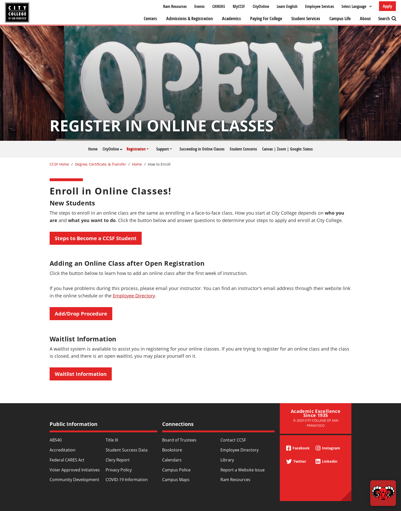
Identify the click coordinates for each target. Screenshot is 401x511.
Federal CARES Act (67, 460)
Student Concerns (243, 149)
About (365, 18)
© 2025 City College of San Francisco (315, 422)
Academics (231, 18)
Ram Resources (175, 6)
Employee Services (319, 6)
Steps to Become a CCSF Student (96, 238)
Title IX (112, 440)
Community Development (74, 479)
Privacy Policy (119, 470)
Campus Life (340, 18)
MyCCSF (239, 6)
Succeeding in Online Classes (202, 149)
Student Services (305, 18)
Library (227, 460)
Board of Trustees (179, 440)
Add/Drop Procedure (81, 313)
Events (199, 6)
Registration (136, 149)
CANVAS (218, 6)
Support (162, 149)
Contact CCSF (233, 440)
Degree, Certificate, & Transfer (100, 164)
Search (384, 18)
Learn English (287, 6)
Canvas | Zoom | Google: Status (287, 149)
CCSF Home (59, 164)
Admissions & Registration (189, 18)
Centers (150, 18)
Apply (387, 6)
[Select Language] (356, 6)
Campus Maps (176, 479)
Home (92, 149)
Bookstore (172, 450)
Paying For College (266, 18)
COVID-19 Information (127, 479)
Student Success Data (127, 450)
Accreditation (62, 450)
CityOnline (261, 6)
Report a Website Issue (242, 470)
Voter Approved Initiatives (75, 470)
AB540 (56, 440)
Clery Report (118, 460)
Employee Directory (134, 296)
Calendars (172, 460)
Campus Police (176, 470)
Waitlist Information (81, 373)
